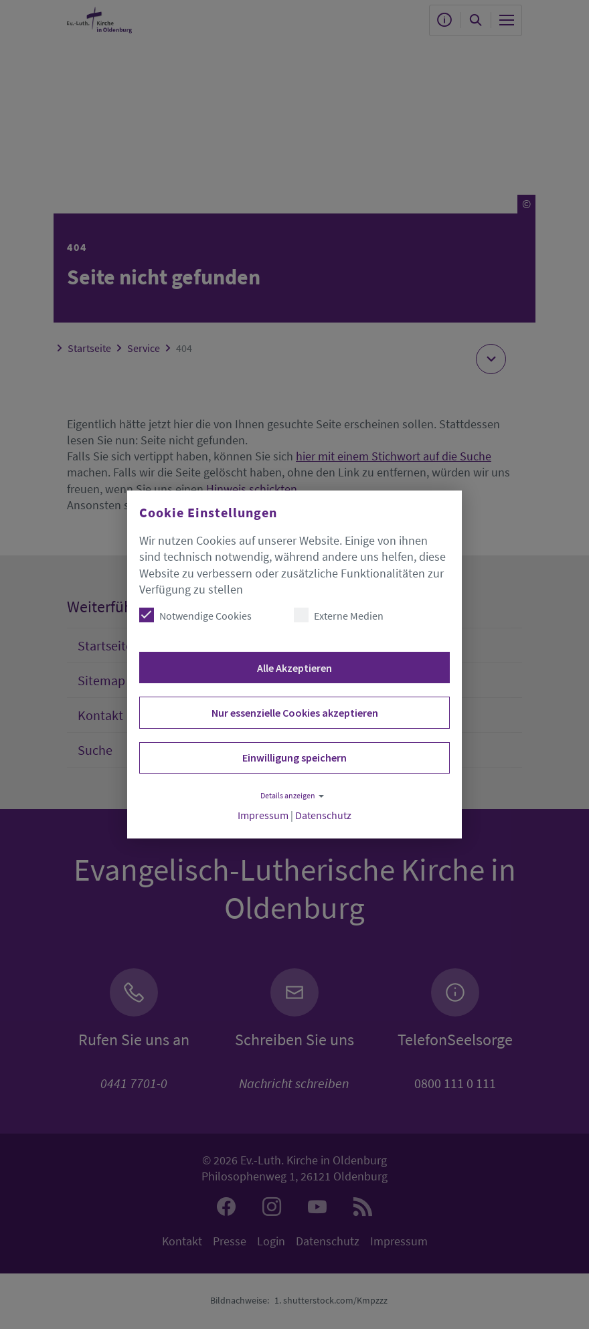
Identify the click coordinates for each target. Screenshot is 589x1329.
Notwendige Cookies (195, 615)
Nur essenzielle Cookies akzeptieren (295, 712)
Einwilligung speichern (294, 757)
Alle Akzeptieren (294, 668)
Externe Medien (339, 615)
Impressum (263, 815)
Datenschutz (323, 815)
